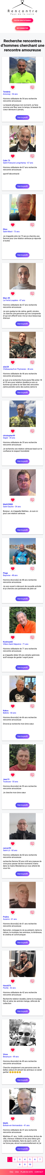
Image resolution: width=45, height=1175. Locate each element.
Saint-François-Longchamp (14, 163)
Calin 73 (6, 160)
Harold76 (7, 985)
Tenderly (6, 92)
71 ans (25, 644)
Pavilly (6, 988)
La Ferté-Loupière (10, 300)
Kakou (5, 710)
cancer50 (7, 848)
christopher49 (9, 435)
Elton (5, 229)
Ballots (6, 713)
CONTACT (39, 1172)
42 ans (13, 988)
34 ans (18, 506)
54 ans (15, 94)
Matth (5, 1123)
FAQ (11, 1172)
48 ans (15, 575)
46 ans (30, 369)
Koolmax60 (8, 642)
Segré (5, 438)
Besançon (7, 1057)
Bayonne (6, 575)
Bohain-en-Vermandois (12, 1125)
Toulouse (7, 781)
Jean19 (6, 779)
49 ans (16, 1057)
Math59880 (8, 504)
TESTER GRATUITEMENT (22, 20)
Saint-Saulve (8, 506)
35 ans (12, 438)
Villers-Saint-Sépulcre (12, 644)
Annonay (6, 94)
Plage (5, 573)
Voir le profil (22, 117)
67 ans (30, 163)
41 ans (27, 1125)
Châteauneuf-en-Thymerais (14, 369)
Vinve (5, 1054)
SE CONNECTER (22, 28)
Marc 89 (6, 298)
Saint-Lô (6, 850)
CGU (17, 1172)
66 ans (13, 713)
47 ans (22, 300)
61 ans (14, 919)
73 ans (17, 231)
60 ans (14, 850)
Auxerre (6, 919)
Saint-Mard (7, 231)
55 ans (15, 781)
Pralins (6, 917)
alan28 (6, 367)
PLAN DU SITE (27, 1172)
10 (30, 1164)
